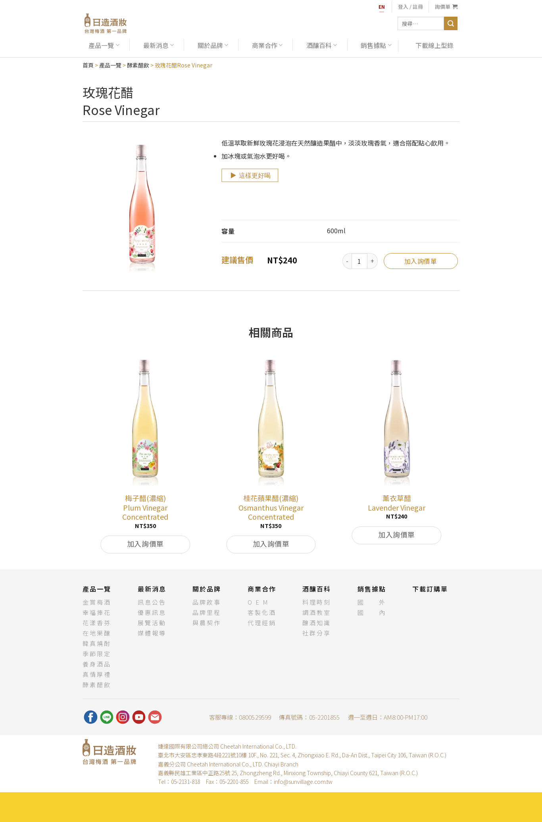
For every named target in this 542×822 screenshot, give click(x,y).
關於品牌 (213, 45)
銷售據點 (376, 45)
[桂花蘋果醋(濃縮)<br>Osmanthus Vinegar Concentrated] (271, 421)
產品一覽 (103, 45)
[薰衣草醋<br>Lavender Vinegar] (397, 421)
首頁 (88, 65)
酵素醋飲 (138, 65)
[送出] (450, 23)
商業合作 (267, 45)
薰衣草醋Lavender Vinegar (396, 503)
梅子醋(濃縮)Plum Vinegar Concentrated (145, 507)
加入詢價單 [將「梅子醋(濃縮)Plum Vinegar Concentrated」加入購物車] (145, 543)
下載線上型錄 (434, 45)
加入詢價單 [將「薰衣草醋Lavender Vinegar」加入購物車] (396, 534)
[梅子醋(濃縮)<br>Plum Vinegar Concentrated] (145, 421)
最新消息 (158, 45)
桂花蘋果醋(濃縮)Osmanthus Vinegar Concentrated (271, 507)
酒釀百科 (321, 45)
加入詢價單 (420, 261)
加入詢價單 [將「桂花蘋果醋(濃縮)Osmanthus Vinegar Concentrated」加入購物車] (271, 543)
